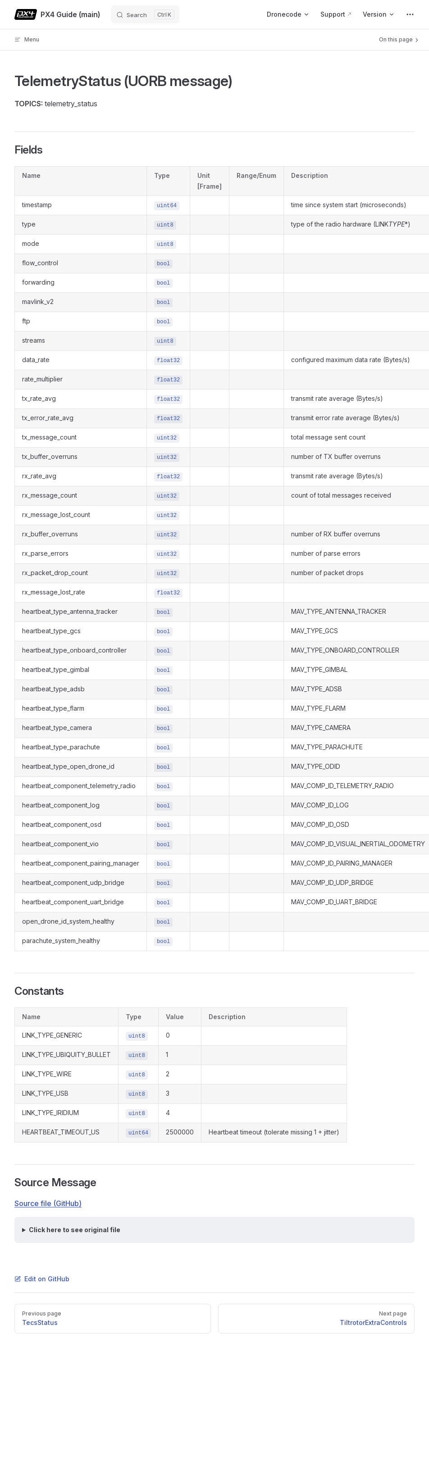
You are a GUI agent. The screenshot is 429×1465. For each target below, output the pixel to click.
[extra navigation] (410, 14)
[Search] (145, 14)
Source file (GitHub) (48, 1203)
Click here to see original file (74, 1230)
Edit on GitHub (41, 1279)
